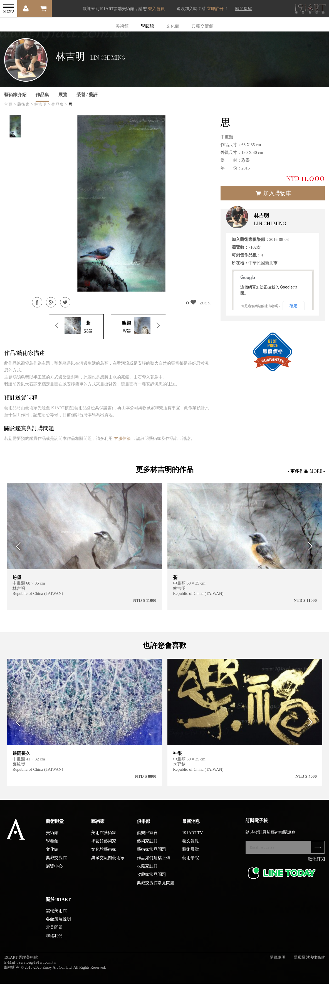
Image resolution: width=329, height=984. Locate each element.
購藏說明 (277, 962)
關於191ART (58, 903)
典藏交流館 (202, 26)
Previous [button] (17, 546)
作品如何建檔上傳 (153, 862)
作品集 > (59, 104)
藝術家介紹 (15, 94)
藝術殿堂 (55, 825)
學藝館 (147, 26)
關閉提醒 (243, 8)
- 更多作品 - (306, 471)
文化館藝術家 (103, 854)
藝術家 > (25, 104)
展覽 (62, 94)
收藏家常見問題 (151, 879)
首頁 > (10, 104)
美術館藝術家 (103, 837)
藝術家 (98, 825)
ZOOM (205, 302)
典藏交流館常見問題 (155, 887)
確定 (293, 306)
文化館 (172, 26)
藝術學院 (190, 862)
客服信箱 (122, 438)
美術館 (122, 26)
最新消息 (191, 825)
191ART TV (192, 837)
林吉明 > (42, 104)
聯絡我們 (54, 940)
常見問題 (54, 932)
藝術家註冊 (147, 845)
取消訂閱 (316, 863)
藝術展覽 (190, 854)
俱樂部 (143, 825)
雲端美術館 (56, 915)
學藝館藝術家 (103, 845)
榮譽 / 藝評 (87, 94)
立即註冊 (215, 8)
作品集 (42, 94)
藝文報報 (190, 845)
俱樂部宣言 (147, 837)
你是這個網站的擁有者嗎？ (261, 306)
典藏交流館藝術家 (108, 862)
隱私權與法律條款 (309, 962)
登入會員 (156, 8)
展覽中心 (54, 870)
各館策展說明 (58, 923)
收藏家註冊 (147, 870)
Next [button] (312, 546)
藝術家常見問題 (151, 854)
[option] (15, 126)
